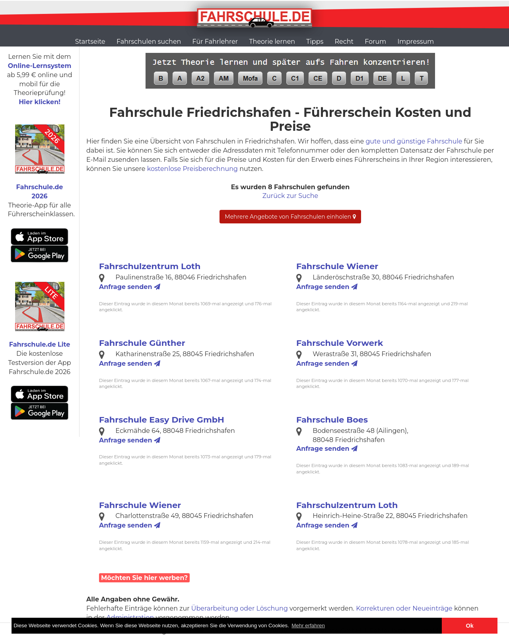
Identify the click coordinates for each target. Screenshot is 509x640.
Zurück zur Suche (290, 196)
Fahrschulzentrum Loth (150, 266)
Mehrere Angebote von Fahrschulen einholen (290, 216)
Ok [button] (470, 626)
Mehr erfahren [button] (308, 625)
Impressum (415, 41)
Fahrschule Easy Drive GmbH (161, 420)
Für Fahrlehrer (215, 41)
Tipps (314, 41)
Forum (375, 41)
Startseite (90, 41)
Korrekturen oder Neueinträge (404, 608)
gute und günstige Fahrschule (413, 141)
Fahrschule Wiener (337, 266)
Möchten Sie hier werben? (144, 578)
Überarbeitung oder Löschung (239, 608)
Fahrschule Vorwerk (339, 343)
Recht (344, 41)
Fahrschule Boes (332, 420)
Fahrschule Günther (142, 343)
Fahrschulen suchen (149, 41)
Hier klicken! (39, 102)
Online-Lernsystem (39, 66)
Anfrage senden (129, 287)
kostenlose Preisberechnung (192, 169)
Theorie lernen (272, 41)
